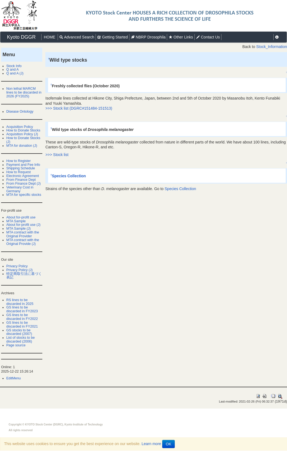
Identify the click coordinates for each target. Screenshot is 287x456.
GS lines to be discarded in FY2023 (22, 309)
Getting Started (112, 37)
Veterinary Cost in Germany (19, 189)
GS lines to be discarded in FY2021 (22, 324)
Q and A (12, 69)
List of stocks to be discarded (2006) (20, 339)
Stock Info (14, 66)
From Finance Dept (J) (23, 183)
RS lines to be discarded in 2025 (19, 302)
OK (168, 444)
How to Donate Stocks (23, 130)
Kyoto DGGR (21, 37)
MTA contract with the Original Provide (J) (22, 242)
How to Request (18, 172)
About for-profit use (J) (23, 225)
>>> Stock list (56, 154)
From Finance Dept (21, 180)
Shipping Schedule (20, 168)
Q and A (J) (14, 73)
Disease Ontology (19, 111)
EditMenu (13, 378)
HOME (50, 37)
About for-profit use (20, 217)
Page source (16, 345)
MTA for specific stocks (23, 195)
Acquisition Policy (19, 127)
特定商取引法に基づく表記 (24, 276)
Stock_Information (271, 46)
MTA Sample (16, 221)
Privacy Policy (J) (19, 270)
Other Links (180, 37)
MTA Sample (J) (18, 228)
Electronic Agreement (22, 176)
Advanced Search (76, 37)
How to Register (18, 161)
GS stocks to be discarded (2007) (19, 332)
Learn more (151, 444)
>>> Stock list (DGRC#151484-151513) (78, 108)
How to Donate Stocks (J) (23, 140)
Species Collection (69, 176)
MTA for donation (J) (21, 146)
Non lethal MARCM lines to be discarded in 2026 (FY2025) (24, 92)
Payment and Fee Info (23, 165)
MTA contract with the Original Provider (22, 234)
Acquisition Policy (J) (22, 134)
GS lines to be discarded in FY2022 (22, 317)
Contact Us (208, 37)
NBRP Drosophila (148, 37)
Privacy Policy (17, 266)
